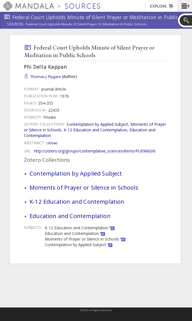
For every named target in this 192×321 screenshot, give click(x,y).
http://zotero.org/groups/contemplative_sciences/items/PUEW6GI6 (94, 151)
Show (52, 142)
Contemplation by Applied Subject (97, 124)
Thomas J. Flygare (45, 76)
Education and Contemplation (70, 216)
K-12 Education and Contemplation (95, 130)
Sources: (15, 24)
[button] (185, 6)
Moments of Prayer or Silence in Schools (84, 187)
